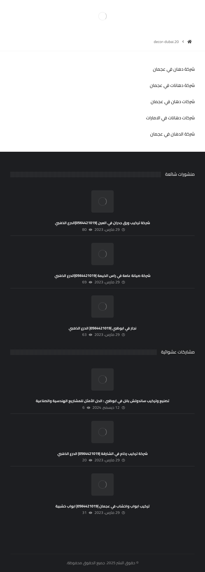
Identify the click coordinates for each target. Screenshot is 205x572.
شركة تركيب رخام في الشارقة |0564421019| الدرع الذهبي (102, 453)
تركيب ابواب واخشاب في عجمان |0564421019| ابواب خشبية (102, 506)
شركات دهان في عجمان (173, 101)
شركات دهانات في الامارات (170, 117)
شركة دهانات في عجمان (172, 85)
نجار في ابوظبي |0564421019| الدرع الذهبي (102, 328)
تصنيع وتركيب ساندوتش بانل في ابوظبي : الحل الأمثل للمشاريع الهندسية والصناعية (102, 400)
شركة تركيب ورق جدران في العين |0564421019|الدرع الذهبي (102, 222)
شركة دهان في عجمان (174, 69)
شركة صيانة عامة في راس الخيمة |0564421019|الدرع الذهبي (103, 275)
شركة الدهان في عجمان (172, 134)
